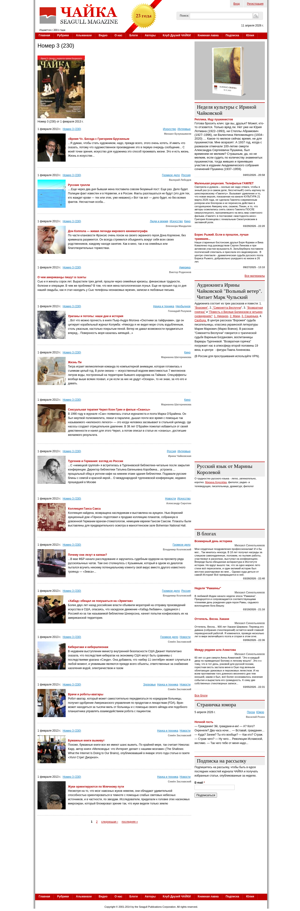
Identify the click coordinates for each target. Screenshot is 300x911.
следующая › (109, 821)
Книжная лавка (208, 35)
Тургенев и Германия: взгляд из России (95, 461)
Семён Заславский (179, 641)
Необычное (183, 306)
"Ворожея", (202, 307)
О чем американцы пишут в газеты (62, 277)
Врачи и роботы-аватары (85, 694)
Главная (44, 35)
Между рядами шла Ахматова (215, 650)
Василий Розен (255, 716)
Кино (187, 221)
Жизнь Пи (75, 362)
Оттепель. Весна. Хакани (212, 619)
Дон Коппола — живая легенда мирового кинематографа (107, 231)
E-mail (200, 782)
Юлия (250, 35)
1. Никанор (221, 316)
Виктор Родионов (180, 272)
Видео (103, 35)
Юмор (260, 712)
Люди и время (159, 221)
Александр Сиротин (178, 503)
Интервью (184, 129)
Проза (251, 712)
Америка (185, 267)
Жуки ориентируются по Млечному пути (96, 786)
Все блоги (201, 695)
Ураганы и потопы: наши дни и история (95, 316)
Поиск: (184, 15)
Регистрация (255, 3)
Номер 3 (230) (72, 129)
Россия (186, 175)
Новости (170, 498)
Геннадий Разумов (179, 311)
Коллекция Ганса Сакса (84, 508)
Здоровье (149, 684)
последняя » (130, 821)
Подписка (232, 35)
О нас (118, 35)
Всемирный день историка (213, 541)
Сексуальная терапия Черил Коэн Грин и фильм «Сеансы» (109, 409)
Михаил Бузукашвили (177, 133)
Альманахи (84, 35)
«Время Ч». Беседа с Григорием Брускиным (98, 139)
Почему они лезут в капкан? (87, 554)
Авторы (150, 35)
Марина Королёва (216, 482)
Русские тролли (79, 185)
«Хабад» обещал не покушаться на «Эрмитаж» (100, 601)
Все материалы (255, 276)
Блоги (133, 35)
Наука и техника (163, 306)
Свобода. (201, 320)
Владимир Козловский (177, 549)
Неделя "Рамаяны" (208, 588)
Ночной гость (204, 722)
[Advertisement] (230, 429)
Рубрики (63, 35)
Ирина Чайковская (179, 456)
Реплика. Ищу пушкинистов (214, 119)
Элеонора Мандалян (178, 226)
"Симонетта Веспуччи (226, 307)
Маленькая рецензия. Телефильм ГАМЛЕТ (224, 183)
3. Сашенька (250, 316)
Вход (236, 3)
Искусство (169, 129)
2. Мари (235, 316)
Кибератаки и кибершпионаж (88, 647)
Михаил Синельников (250, 545)
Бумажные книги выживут (86, 740)
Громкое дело (171, 175)
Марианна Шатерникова (176, 357)
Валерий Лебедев (180, 179)
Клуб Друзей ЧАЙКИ (177, 35)
